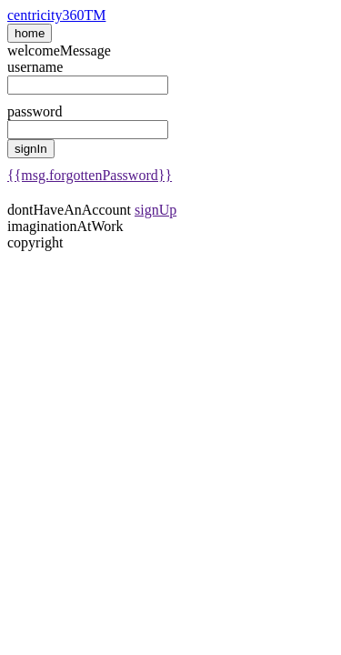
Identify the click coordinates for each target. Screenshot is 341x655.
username (35, 67)
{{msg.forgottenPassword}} (89, 175)
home (30, 33)
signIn (31, 149)
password (34, 111)
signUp (155, 209)
